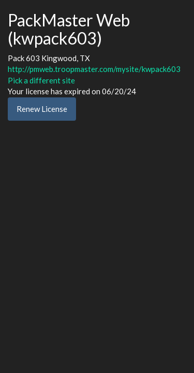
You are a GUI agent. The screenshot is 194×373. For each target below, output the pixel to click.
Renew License (42, 108)
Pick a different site (41, 80)
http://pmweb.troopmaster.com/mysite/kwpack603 (94, 69)
